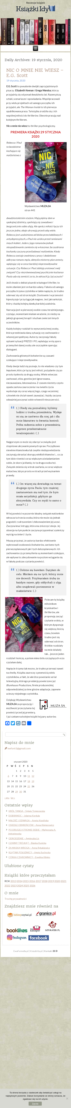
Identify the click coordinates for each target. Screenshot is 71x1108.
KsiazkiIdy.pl (36, 951)
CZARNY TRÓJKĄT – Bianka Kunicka (27, 843)
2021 (63, 881)
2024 (20, 885)
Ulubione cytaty (19, 866)
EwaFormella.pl (20, 951)
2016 (32, 881)
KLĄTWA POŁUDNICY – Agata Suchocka (29, 852)
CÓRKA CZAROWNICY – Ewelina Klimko (29, 857)
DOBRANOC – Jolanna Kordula (24, 815)
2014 (19, 881)
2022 (7, 885)
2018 (45, 881)
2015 (26, 881)
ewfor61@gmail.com (17, 748)
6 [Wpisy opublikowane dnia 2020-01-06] (8, 776)
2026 (32, 885)
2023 (14, 885)
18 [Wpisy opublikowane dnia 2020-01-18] (28, 781)
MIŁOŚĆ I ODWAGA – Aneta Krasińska (29, 820)
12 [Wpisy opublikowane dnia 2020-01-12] (33, 776)
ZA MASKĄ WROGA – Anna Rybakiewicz (29, 847)
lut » (13, 797)
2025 (26, 885)
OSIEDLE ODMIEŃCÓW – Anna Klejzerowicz (31, 825)
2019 (51, 881)
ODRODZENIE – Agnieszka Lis (24, 838)
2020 (57, 881)
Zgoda (35, 1103)
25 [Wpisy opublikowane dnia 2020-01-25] (28, 786)
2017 (38, 881)
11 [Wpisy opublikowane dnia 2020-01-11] (28, 776)
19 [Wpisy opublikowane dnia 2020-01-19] (33, 781)
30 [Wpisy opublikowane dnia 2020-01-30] (20, 791)
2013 (13, 881)
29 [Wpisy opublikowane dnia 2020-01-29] (16, 791)
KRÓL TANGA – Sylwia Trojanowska (27, 811)
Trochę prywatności (15, 898)
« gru (6, 797)
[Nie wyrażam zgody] (67, 1098)
